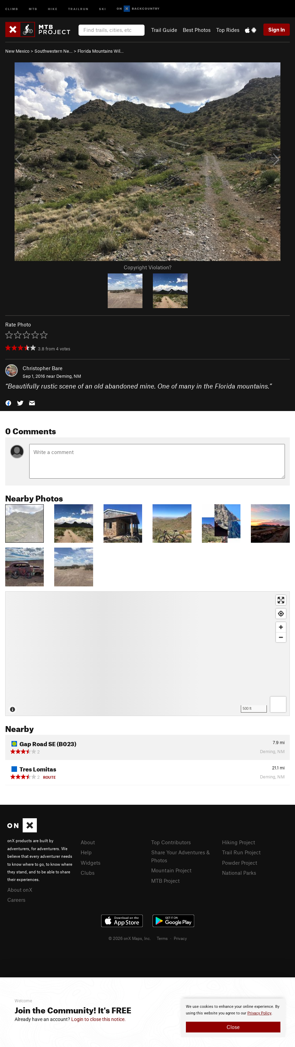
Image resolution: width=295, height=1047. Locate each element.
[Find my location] (281, 614)
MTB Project (165, 881)
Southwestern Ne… (53, 51)
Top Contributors (171, 842)
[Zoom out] (281, 637)
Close (233, 1027)
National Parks (239, 873)
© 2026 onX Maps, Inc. (129, 938)
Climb (11, 8)
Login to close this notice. (98, 1019)
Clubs (88, 873)
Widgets (90, 863)
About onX (19, 890)
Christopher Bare (43, 368)
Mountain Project (171, 870)
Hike (53, 8)
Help (86, 852)
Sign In (276, 29)
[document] (233, 1017)
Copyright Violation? (147, 267)
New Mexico (17, 51)
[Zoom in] (281, 627)
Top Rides (227, 30)
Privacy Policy (259, 1013)
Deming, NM (68, 376)
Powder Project (239, 863)
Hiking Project (238, 842)
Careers (16, 900)
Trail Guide (164, 30)
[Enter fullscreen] (281, 600)
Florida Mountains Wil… (100, 51)
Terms (162, 938)
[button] (8, 402)
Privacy (180, 938)
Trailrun (78, 8)
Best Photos (197, 30)
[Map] (147, 654)
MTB (33, 8)
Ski (102, 8)
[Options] (278, 704)
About (88, 842)
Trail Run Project (241, 852)
